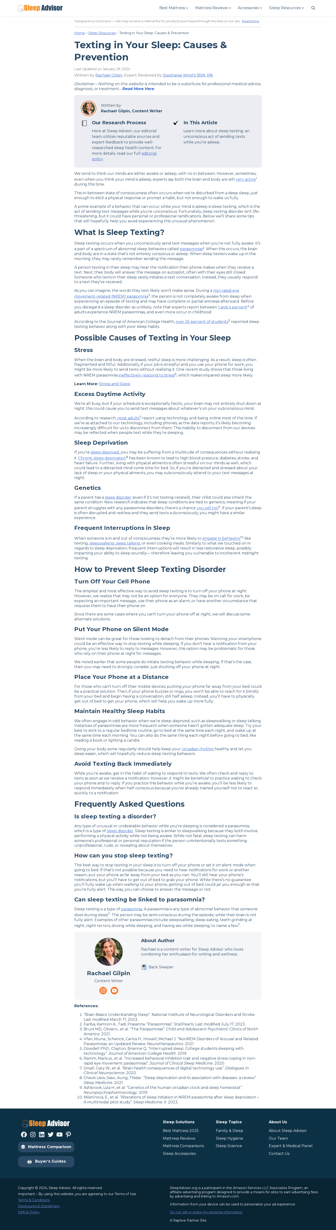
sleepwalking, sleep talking (115, 543)
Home (79, 33)
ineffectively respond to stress (147, 375)
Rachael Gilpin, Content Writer (131, 111)
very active (246, 179)
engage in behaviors (221, 538)
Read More (250, 21)
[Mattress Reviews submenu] (213, 8)
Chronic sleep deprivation (102, 458)
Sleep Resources (102, 33)
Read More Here (138, 89)
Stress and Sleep (114, 384)
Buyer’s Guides (46, 1161)
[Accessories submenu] (249, 8)
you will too (207, 508)
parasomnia (131, 909)
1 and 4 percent (232, 307)
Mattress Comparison (46, 1147)
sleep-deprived (105, 452)
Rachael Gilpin (108, 75)
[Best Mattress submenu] (173, 8)
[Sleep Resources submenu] (286, 8)
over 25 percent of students (202, 321)
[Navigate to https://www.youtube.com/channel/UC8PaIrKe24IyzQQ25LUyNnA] (114, 990)
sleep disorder (118, 497)
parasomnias (191, 249)
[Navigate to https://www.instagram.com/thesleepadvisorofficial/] (103, 990)
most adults (128, 418)
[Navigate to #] (313, 8)
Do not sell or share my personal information (206, 1212)
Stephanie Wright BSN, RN (188, 75)
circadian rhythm (198, 749)
